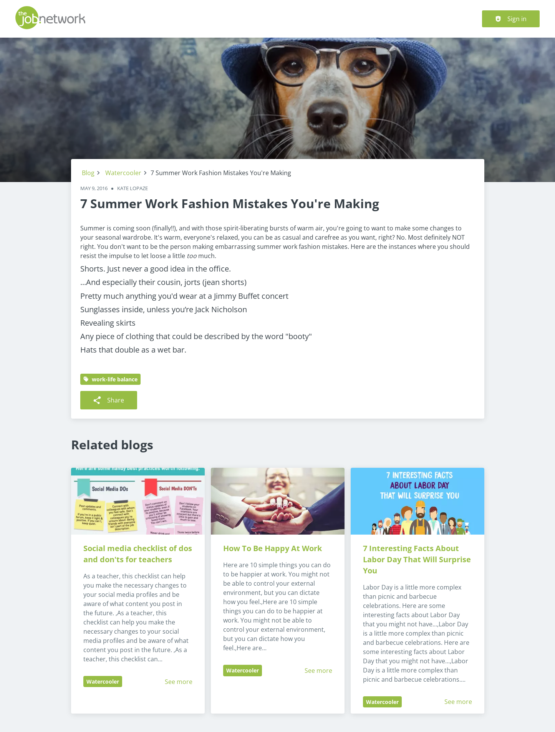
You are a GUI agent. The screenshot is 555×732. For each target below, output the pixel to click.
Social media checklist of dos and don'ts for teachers (138, 554)
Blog (88, 173)
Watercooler (123, 173)
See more (178, 681)
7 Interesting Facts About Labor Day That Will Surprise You (418, 559)
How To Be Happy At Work (272, 548)
